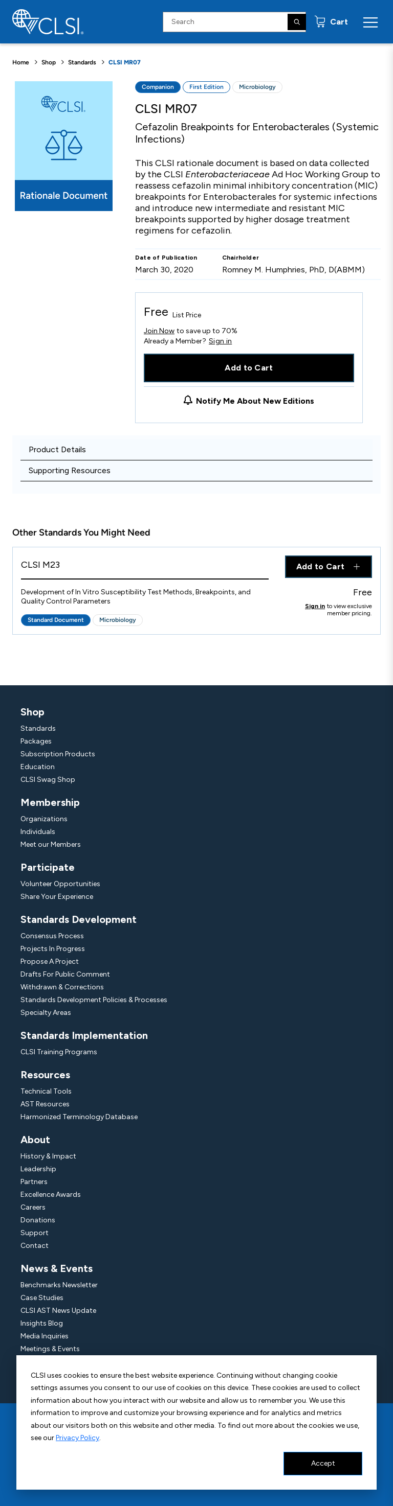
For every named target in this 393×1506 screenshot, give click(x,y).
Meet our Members (50, 844)
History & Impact (48, 1156)
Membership (50, 802)
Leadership (38, 1169)
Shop (48, 62)
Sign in (220, 341)
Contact (34, 1245)
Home (20, 62)
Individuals (37, 831)
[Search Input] (234, 22)
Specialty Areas (45, 1012)
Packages (36, 741)
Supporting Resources (70, 470)
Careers (33, 1207)
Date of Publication (166, 257)
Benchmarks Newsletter (59, 1285)
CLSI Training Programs (58, 1052)
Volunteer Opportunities (60, 883)
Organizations (44, 819)
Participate (47, 867)
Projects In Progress (52, 948)
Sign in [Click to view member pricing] (315, 606)
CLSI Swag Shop (47, 779)
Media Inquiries (44, 1336)
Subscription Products (57, 754)
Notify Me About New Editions (255, 401)
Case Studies (41, 1297)
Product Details (57, 449)
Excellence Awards (50, 1194)
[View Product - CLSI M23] (145, 567)
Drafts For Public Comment (65, 974)
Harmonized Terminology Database (79, 1117)
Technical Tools (46, 1091)
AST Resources (45, 1104)
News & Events (56, 1268)
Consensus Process (52, 936)
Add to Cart (249, 368)
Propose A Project (49, 961)
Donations (37, 1220)
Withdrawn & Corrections (62, 987)
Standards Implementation (84, 1035)
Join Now (159, 331)
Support (34, 1233)
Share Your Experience (56, 896)
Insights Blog (41, 1323)
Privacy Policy (77, 1437)
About (35, 1139)
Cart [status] (338, 22)
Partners (34, 1181)
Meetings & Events (50, 1349)
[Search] (297, 22)
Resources (45, 1075)
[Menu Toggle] (370, 22)
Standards (82, 62)
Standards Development (78, 919)
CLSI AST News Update (58, 1310)
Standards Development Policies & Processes (93, 999)
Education (37, 766)
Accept (323, 1463)
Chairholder (240, 257)
